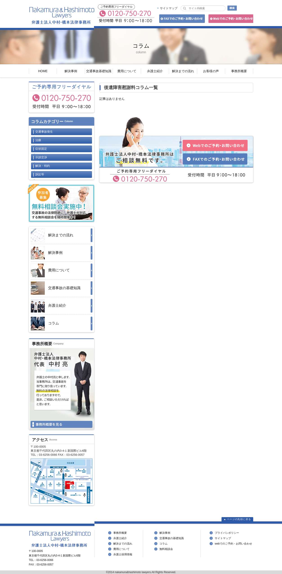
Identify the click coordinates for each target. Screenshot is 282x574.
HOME (42, 71)
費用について (126, 71)
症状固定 (41, 148)
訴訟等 (39, 174)
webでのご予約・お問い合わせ (233, 543)
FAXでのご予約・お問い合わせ (181, 19)
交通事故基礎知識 (98, 71)
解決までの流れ (183, 71)
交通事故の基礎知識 (56, 288)
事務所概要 (239, 71)
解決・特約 (42, 166)
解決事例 (71, 71)
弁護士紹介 (155, 71)
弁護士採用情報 (122, 554)
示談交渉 (41, 157)
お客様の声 (211, 71)
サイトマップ (168, 8)
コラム (45, 324)
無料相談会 (166, 549)
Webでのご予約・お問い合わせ (230, 19)
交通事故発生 (44, 131)
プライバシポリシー (227, 532)
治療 (38, 140)
